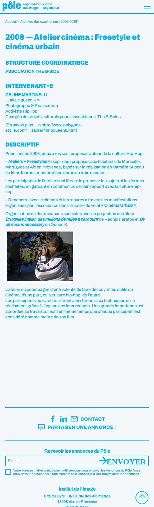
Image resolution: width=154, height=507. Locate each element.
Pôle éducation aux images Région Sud (30, 6)
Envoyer (126, 461)
